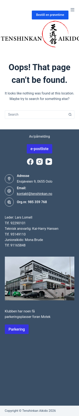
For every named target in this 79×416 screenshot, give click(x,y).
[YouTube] (49, 161)
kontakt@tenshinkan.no (34, 194)
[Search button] (70, 115)
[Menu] (72, 10)
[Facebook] (30, 161)
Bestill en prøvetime (50, 15)
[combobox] (35, 114)
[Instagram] (39, 161)
